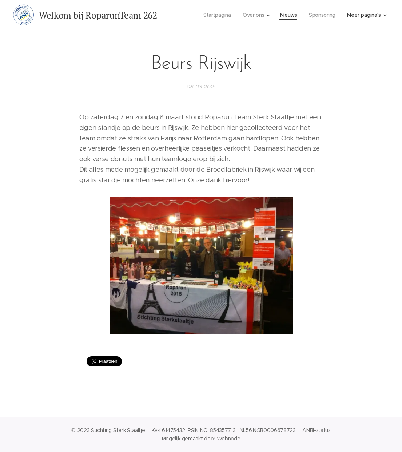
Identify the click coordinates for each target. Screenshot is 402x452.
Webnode (228, 438)
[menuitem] (216, 15)
